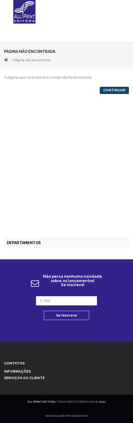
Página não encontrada (31, 60)
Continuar (114, 90)
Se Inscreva (66, 315)
